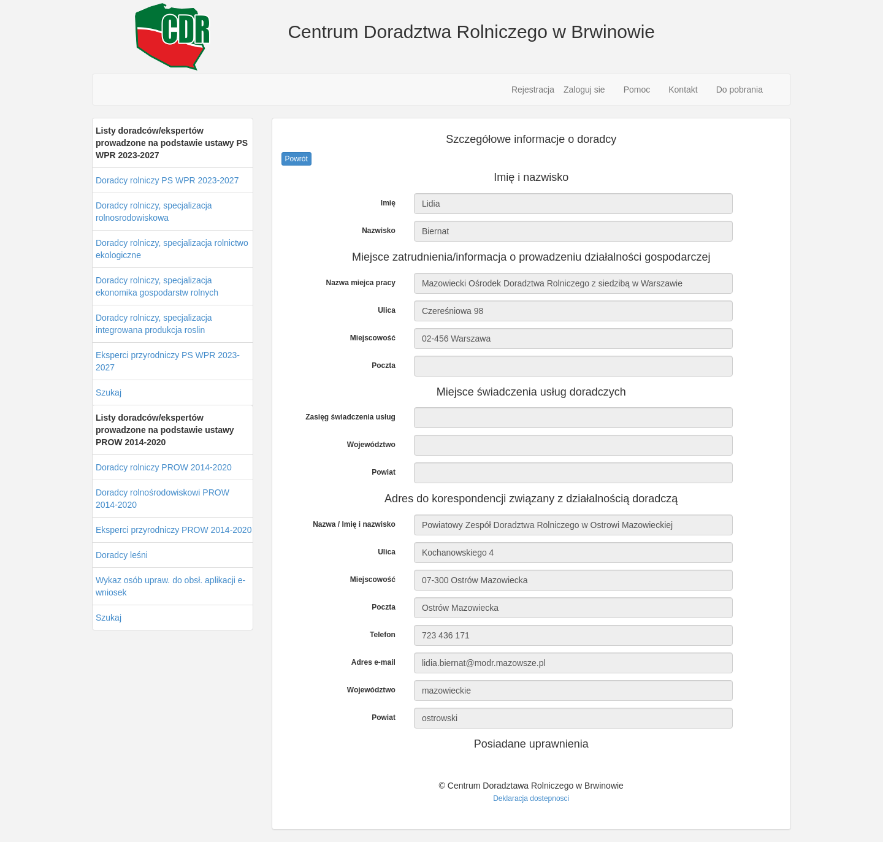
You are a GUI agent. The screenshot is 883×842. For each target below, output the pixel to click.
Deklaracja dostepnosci (531, 798)
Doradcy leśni (122, 555)
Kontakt (682, 89)
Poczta (384, 365)
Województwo (371, 444)
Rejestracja (532, 89)
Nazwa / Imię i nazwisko (354, 524)
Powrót (296, 159)
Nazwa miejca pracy (360, 282)
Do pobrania (739, 89)
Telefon (383, 634)
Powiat (384, 472)
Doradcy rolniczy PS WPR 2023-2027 (167, 180)
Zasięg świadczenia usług (350, 417)
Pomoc (637, 89)
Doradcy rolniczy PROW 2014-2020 (164, 467)
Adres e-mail (373, 662)
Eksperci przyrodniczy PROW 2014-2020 (173, 530)
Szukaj (108, 392)
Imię (388, 203)
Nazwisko (379, 230)
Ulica (387, 310)
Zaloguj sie (584, 89)
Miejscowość (373, 338)
